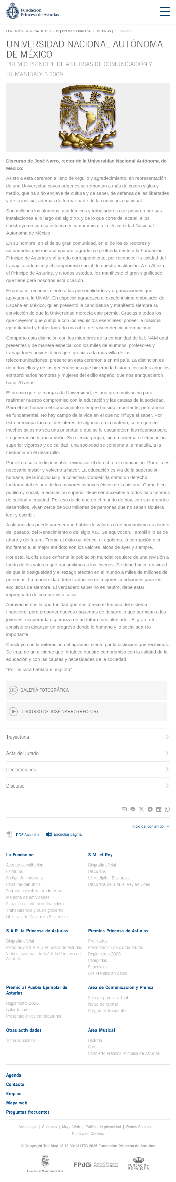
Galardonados (18, 1009)
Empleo (14, 1093)
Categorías (97, 960)
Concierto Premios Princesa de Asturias (124, 1053)
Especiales (97, 966)
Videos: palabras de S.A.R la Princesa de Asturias (43, 956)
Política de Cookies (88, 1134)
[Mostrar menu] (165, 11)
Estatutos (14, 871)
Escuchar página (63, 834)
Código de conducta (24, 877)
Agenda (13, 1075)
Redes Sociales (139, 1127)
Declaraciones (21, 769)
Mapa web (16, 1102)
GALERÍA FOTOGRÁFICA (39, 690)
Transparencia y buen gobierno (34, 910)
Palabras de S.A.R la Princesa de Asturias (44, 947)
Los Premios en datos (107, 973)
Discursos (97, 871)
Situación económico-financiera (35, 903)
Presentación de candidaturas (115, 947)
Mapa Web (71, 1127)
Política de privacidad (103, 1127)
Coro (92, 1046)
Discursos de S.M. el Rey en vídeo (119, 884)
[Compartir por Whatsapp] (167, 809)
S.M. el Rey (100, 854)
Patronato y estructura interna (33, 890)
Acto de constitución (24, 864)
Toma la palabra (20, 1040)
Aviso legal (27, 1127)
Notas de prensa (103, 1004)
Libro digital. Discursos (108, 877)
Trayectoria (17, 737)
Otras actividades (24, 1030)
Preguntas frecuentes (107, 1010)
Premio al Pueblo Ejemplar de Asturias (37, 989)
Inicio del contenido (151, 826)
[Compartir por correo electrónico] (124, 809)
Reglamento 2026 (104, 953)
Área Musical (101, 1030)
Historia (95, 1040)
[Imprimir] (132, 809)
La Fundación (20, 854)
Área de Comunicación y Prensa (120, 987)
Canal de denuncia (23, 884)
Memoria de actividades (27, 897)
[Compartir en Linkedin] (158, 809)
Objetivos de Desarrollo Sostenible (37, 916)
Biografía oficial (102, 864)
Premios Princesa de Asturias (86, 31)
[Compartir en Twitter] (141, 809)
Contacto (15, 1084)
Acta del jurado (22, 753)
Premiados (97, 941)
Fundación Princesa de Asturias (32, 31)
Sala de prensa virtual (108, 997)
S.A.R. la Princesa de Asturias (37, 930)
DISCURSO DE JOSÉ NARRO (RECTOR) (53, 711)
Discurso (15, 786)
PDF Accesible (28, 835)
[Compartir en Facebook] (150, 809)
